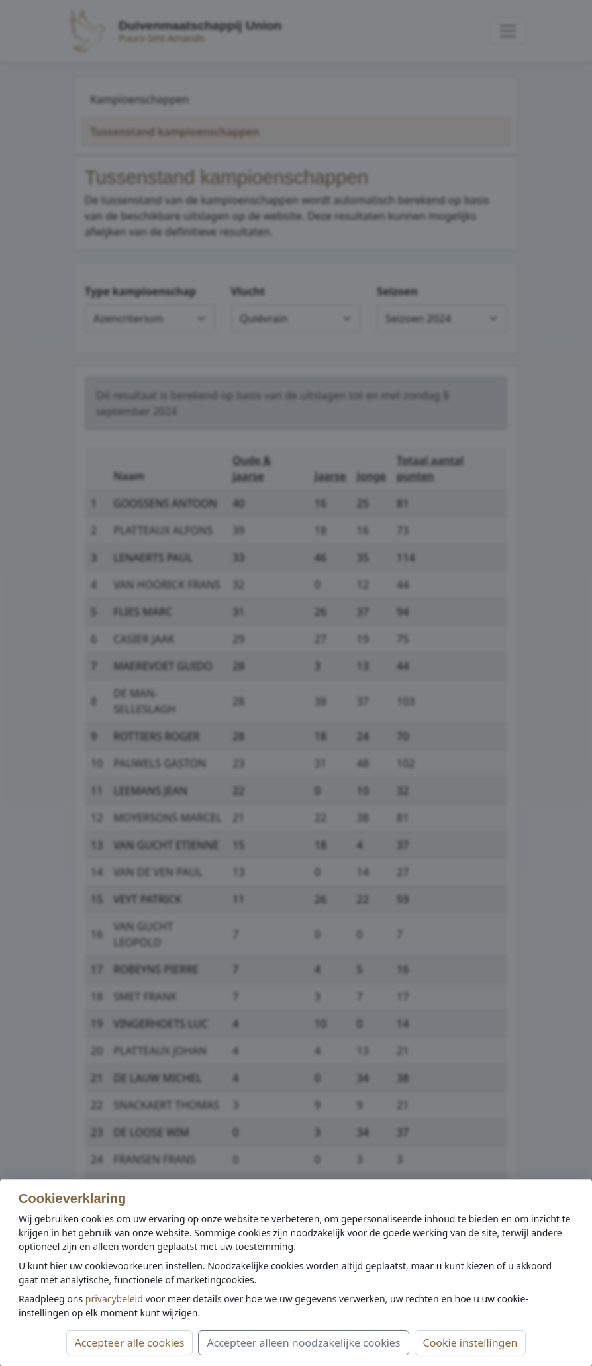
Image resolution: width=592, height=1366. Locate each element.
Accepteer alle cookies (130, 1343)
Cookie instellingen (470, 1343)
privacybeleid (114, 1299)
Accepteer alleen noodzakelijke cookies (303, 1343)
